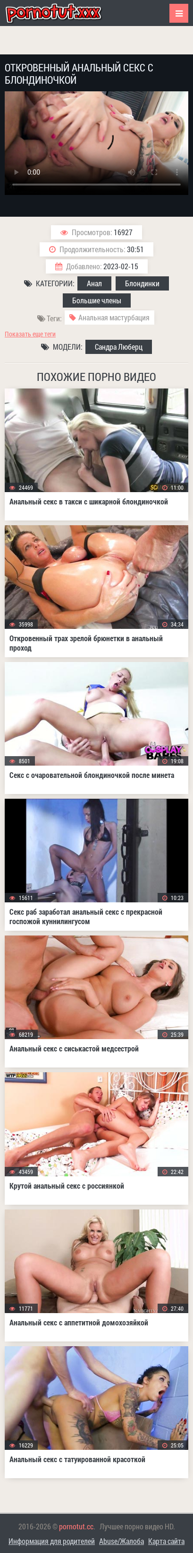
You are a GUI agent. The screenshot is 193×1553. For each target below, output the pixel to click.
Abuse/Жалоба (121, 1541)
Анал (94, 283)
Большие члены (96, 300)
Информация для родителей (51, 1541)
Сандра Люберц (119, 347)
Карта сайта (166, 1541)
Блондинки (142, 283)
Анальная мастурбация (114, 317)
